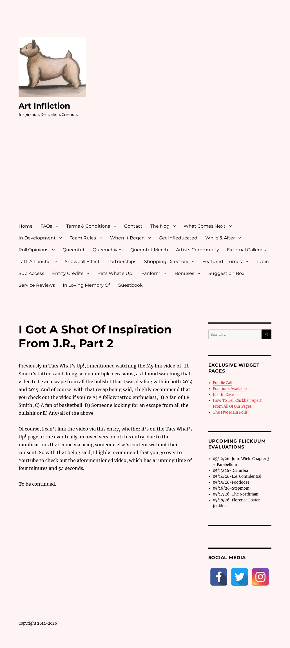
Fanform (150, 273)
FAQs (46, 226)
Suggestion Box (226, 273)
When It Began (127, 238)
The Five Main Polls (230, 412)
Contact (133, 226)
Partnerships (122, 261)
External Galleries (246, 249)
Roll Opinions (33, 249)
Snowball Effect (82, 261)
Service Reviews (37, 285)
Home (26, 226)
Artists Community (197, 249)
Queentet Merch (149, 249)
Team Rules (83, 238)
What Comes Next (205, 226)
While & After (220, 238)
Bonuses (184, 273)
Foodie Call (222, 382)
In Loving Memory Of (86, 285)
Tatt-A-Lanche (35, 261)
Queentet (74, 249)
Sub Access (31, 273)
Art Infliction (44, 106)
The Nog (159, 226)
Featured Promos (222, 261)
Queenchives (107, 249)
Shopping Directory (166, 261)
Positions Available (230, 388)
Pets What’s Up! (115, 273)
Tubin (262, 261)
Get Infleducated (178, 238)
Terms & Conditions (88, 226)
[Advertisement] (146, 175)
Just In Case (223, 394)
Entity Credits (67, 273)
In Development (37, 238)
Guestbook (130, 285)
